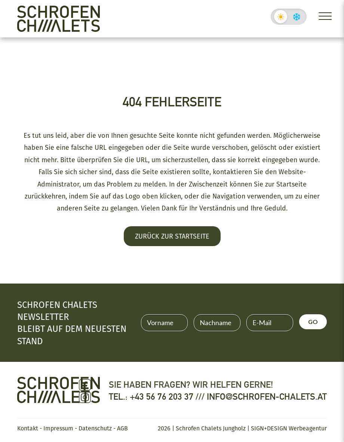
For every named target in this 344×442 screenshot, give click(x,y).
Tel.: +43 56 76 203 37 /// (158, 396)
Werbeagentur (308, 428)
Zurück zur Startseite (172, 236)
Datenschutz (95, 428)
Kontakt (27, 428)
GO (313, 321)
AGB (122, 428)
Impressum (58, 428)
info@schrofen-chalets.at (267, 396)
